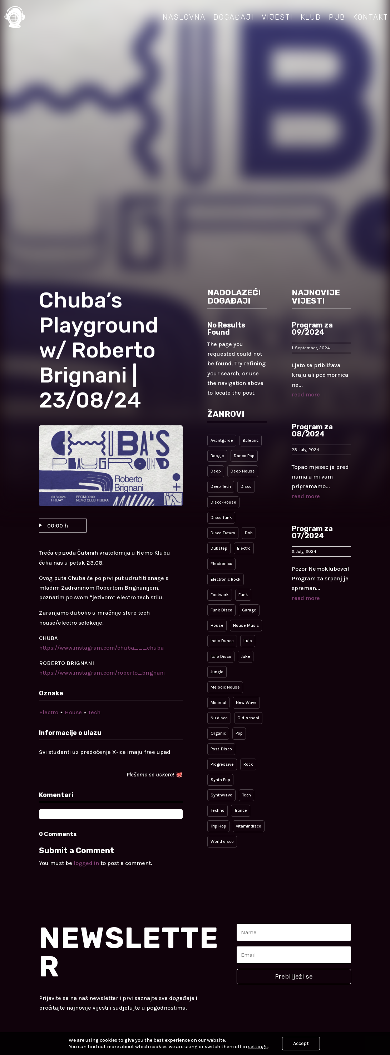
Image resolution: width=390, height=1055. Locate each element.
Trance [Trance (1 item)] (240, 810)
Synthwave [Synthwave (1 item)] (221, 795)
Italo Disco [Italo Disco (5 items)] (221, 656)
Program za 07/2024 (312, 532)
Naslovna (184, 17)
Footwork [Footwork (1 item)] (220, 594)
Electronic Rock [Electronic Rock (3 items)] (226, 579)
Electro (48, 712)
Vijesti (277, 17)
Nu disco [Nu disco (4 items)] (219, 717)
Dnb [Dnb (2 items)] (249, 532)
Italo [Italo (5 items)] (247, 640)
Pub (337, 17)
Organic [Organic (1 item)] (218, 733)
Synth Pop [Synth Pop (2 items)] (220, 779)
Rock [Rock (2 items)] (248, 764)
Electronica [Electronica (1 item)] (221, 563)
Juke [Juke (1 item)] (245, 656)
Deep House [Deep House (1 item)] (243, 471)
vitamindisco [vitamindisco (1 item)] (248, 826)
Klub (311, 17)
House (73, 712)
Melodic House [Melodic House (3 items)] (225, 687)
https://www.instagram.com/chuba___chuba (101, 647)
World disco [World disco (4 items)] (222, 841)
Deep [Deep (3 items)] (216, 471)
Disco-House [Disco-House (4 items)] (223, 502)
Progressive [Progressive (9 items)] (222, 764)
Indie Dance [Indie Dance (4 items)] (222, 640)
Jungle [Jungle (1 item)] (217, 671)
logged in (86, 863)
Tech (94, 712)
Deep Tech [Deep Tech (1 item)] (221, 486)
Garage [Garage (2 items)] (249, 610)
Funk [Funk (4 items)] (243, 594)
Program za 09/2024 (312, 328)
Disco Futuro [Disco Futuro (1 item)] (223, 532)
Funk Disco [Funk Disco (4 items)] (221, 610)
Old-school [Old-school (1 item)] (248, 717)
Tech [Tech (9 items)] (246, 795)
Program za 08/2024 (312, 430)
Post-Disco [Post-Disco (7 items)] (221, 748)
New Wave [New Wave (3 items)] (246, 702)
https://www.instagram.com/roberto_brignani (102, 672)
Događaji (233, 17)
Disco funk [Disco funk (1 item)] (221, 517)
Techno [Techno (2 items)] (217, 810)
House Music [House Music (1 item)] (246, 625)
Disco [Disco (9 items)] (246, 486)
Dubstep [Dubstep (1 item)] (219, 548)
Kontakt (370, 17)
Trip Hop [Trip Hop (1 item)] (218, 826)
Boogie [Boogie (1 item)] (217, 455)
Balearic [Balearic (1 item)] (250, 440)
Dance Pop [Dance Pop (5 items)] (244, 455)
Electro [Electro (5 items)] (244, 548)
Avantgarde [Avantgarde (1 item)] (222, 440)
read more (306, 394)
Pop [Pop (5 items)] (239, 733)
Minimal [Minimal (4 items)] (218, 702)
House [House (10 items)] (217, 625)
